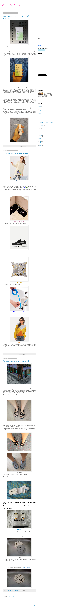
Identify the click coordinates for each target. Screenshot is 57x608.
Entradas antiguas (32, 594)
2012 (40, 145)
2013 (40, 144)
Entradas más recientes (7, 594)
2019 (40, 113)
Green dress (19, 385)
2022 (40, 109)
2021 (40, 110)
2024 (40, 106)
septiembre (42, 125)
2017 (40, 138)
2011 (40, 146)
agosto (41, 126)
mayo (41, 131)
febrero (41, 135)
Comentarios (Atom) (11, 596)
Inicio (20, 594)
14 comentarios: (16, 590)
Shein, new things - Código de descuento (16, 153)
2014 (40, 142)
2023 (40, 107)
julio (40, 128)
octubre (41, 118)
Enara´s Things (11, 5)
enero (41, 136)
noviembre (41, 117)
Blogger (34, 605)
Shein (19, 194)
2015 (40, 141)
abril (41, 132)
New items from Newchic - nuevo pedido (16, 361)
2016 (40, 139)
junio (41, 129)
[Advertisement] (47, 20)
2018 (40, 114)
